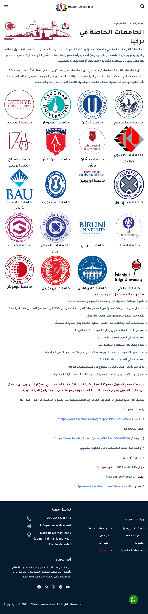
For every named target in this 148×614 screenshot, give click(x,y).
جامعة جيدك (19, 246)
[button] (142, 7)
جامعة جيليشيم (128, 123)
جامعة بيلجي (128, 289)
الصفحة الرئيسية (133, 528)
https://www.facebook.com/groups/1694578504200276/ (92, 438)
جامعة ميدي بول (128, 203)
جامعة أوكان (92, 123)
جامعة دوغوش (19, 287)
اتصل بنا (104, 543)
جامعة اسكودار (56, 123)
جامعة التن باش (55, 160)
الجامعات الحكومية (132, 550)
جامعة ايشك (128, 246)
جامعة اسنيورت (56, 203)
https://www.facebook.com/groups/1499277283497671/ (95, 419)
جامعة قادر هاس (92, 289)
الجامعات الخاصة (98, 528)
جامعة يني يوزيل (56, 289)
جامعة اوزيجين (92, 181)
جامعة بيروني (92, 246)
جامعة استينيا (19, 123)
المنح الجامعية (134, 536)
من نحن (104, 536)
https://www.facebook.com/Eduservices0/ (102, 486)
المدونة (139, 543)
